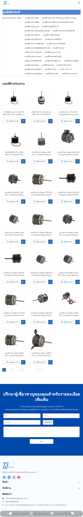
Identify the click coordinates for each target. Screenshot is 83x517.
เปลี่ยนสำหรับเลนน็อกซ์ (33, 52)
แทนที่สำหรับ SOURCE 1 (33, 69)
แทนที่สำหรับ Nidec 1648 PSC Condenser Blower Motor (68, 153)
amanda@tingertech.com (17, 498)
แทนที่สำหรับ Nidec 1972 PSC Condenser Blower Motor (41, 193)
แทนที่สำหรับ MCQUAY (53, 56)
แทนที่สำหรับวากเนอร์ (69, 73)
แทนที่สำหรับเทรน (65, 69)
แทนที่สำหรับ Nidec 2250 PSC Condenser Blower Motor (14, 193)
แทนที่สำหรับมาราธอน (52, 52)
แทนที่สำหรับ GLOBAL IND (34, 43)
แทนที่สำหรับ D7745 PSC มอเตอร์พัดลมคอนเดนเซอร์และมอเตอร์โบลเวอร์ (68, 113)
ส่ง (42, 441)
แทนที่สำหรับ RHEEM (71, 61)
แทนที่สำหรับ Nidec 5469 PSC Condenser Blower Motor (68, 314)
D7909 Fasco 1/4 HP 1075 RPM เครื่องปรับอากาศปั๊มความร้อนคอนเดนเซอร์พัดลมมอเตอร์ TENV (14, 113)
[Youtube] (19, 477)
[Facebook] (4, 477)
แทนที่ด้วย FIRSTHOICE (51, 35)
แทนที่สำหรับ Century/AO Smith (37, 31)
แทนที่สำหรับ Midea (32, 22)
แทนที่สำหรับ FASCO (32, 35)
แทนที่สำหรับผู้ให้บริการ (50, 26)
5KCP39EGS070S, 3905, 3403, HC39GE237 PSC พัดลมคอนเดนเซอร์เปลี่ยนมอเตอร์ (14, 153)
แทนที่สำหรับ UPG (52, 73)
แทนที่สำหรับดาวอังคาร (33, 56)
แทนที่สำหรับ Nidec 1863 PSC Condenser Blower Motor (41, 233)
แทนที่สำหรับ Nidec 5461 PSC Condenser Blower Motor (41, 274)
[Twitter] (14, 477)
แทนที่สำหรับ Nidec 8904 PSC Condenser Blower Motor (14, 354)
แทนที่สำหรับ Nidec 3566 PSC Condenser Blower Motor (41, 153)
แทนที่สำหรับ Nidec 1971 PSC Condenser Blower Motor (14, 314)
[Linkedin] (9, 477)
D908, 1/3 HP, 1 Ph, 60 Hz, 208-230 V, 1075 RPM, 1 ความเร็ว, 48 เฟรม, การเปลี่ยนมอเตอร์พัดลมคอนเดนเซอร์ (41, 113)
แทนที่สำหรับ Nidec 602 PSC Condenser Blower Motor (68, 193)
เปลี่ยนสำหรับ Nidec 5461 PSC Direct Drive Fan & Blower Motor (14, 233)
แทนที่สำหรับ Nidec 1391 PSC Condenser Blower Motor (41, 314)
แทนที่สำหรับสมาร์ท (64, 65)
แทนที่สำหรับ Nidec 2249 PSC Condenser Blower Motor (68, 233)
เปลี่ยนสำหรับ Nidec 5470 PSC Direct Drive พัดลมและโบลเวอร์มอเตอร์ (68, 274)
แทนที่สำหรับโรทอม (32, 65)
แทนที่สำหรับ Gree (32, 18)
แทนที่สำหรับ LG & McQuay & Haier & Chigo (59, 18)
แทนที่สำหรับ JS (58, 48)
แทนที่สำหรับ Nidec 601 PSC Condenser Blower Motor (14, 274)
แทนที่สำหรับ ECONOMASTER (64, 31)
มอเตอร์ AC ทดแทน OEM (11, 18)
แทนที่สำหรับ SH (48, 65)
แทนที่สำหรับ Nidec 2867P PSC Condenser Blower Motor (41, 354)
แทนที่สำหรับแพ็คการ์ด (52, 61)
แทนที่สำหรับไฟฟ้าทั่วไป (33, 39)
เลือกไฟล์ (48, 422)
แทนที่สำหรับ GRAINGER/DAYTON (37, 48)
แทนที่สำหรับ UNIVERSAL (34, 73)
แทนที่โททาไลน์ (50, 69)
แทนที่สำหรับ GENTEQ (53, 39)
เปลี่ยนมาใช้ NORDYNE (33, 61)
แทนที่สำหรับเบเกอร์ (32, 26)
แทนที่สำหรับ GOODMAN (56, 43)
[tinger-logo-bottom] (10, 465)
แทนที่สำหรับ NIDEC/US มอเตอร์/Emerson (58, 22)
